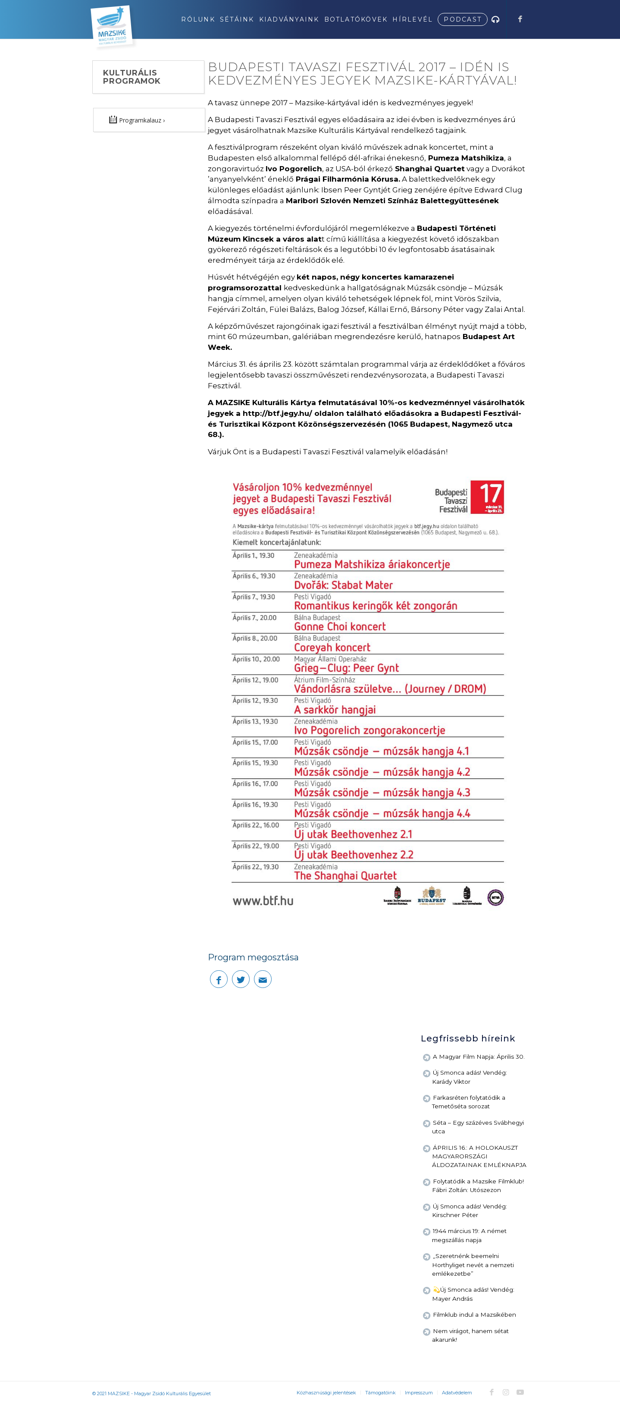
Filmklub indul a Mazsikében (474, 1314)
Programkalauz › (137, 119)
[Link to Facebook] (520, 19)
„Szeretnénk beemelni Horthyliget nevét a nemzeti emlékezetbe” (473, 1264)
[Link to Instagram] (505, 1392)
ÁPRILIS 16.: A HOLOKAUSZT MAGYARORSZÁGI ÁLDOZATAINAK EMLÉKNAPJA (479, 1156)
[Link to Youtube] (520, 1392)
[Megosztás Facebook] (219, 979)
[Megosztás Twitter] (241, 979)
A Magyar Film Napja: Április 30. (479, 1056)
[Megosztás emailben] (263, 979)
